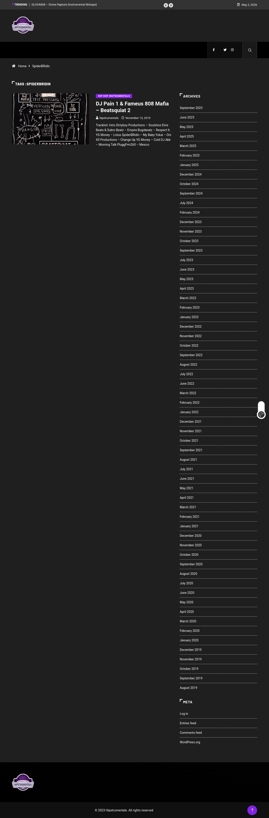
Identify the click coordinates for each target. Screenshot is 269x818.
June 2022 (187, 383)
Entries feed (188, 722)
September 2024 (191, 193)
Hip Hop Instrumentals (114, 95)
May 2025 (186, 126)
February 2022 (189, 402)
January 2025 (189, 164)
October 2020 (189, 554)
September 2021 (191, 449)
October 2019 (189, 668)
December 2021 (191, 421)
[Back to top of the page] (252, 809)
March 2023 (188, 297)
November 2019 (191, 659)
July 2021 (186, 468)
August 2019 (188, 687)
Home (22, 65)
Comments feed (191, 732)
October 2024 (189, 183)
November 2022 (191, 335)
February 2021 (189, 516)
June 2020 (187, 592)
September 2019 (191, 678)
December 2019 (191, 649)
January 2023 (189, 316)
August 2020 (188, 573)
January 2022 (189, 411)
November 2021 (191, 430)
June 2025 (187, 117)
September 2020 (191, 564)
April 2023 (187, 288)
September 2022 (191, 354)
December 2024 (191, 174)
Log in (184, 713)
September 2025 (191, 107)
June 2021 (187, 478)
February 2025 (189, 155)
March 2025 (188, 145)
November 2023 (191, 231)
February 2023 (189, 307)
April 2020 (187, 611)
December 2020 (191, 535)
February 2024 (189, 212)
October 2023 (189, 240)
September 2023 (191, 250)
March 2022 (188, 392)
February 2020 (189, 630)
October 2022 (189, 345)
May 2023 (186, 278)
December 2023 (191, 221)
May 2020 (186, 602)
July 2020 (186, 583)
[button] (166, 5)
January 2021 (189, 525)
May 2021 (186, 487)
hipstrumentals (109, 117)
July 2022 (186, 373)
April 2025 (187, 136)
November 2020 (191, 545)
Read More (106, 151)
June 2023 (187, 269)
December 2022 (191, 326)
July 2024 (186, 202)
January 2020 (189, 640)
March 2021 (188, 506)
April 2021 (187, 497)
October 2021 (189, 440)
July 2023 (186, 259)
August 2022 (188, 364)
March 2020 (188, 621)
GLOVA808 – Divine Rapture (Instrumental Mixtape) (64, 4)
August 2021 (188, 459)
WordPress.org (190, 741)
